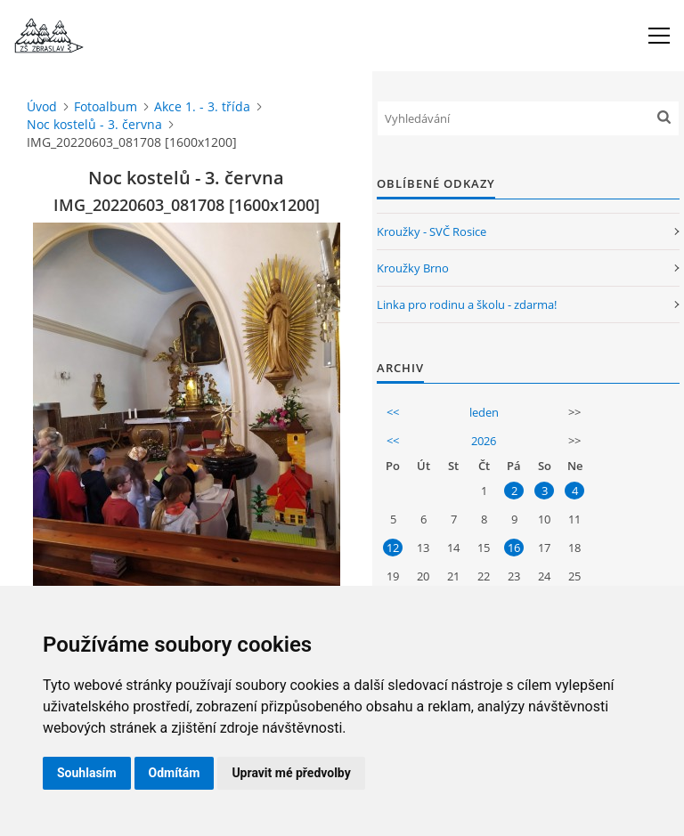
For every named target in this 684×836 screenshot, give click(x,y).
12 (393, 548)
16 (514, 548)
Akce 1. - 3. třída (202, 106)
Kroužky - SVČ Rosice (431, 231)
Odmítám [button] (174, 773)
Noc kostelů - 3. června (94, 124)
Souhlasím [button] (87, 773)
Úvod (42, 106)
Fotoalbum (105, 106)
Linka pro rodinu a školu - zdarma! (467, 304)
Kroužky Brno (413, 268)
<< (393, 412)
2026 (483, 441)
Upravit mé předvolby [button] (291, 773)
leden (484, 412)
